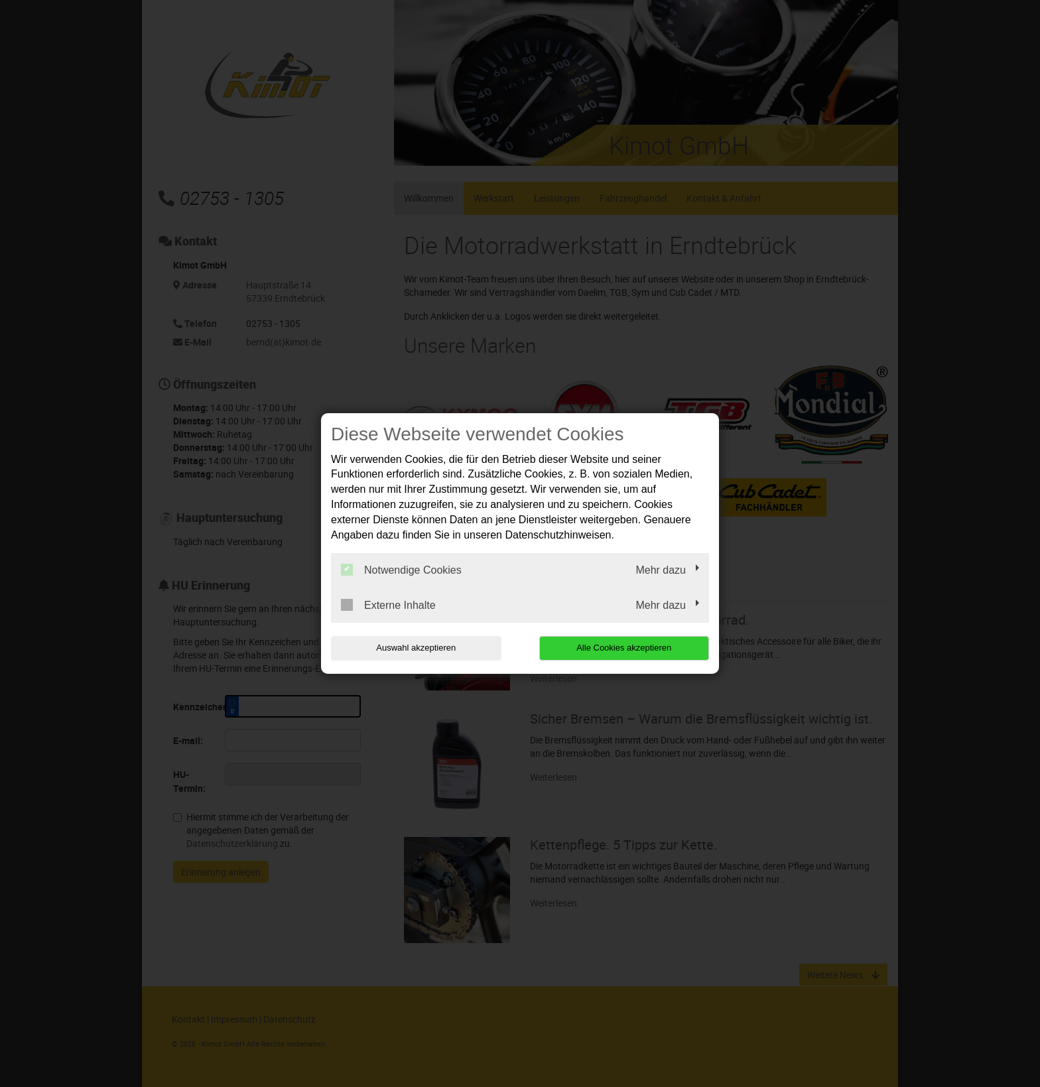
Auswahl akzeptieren (416, 648)
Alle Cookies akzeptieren (623, 648)
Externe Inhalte (388, 605)
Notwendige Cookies (401, 570)
